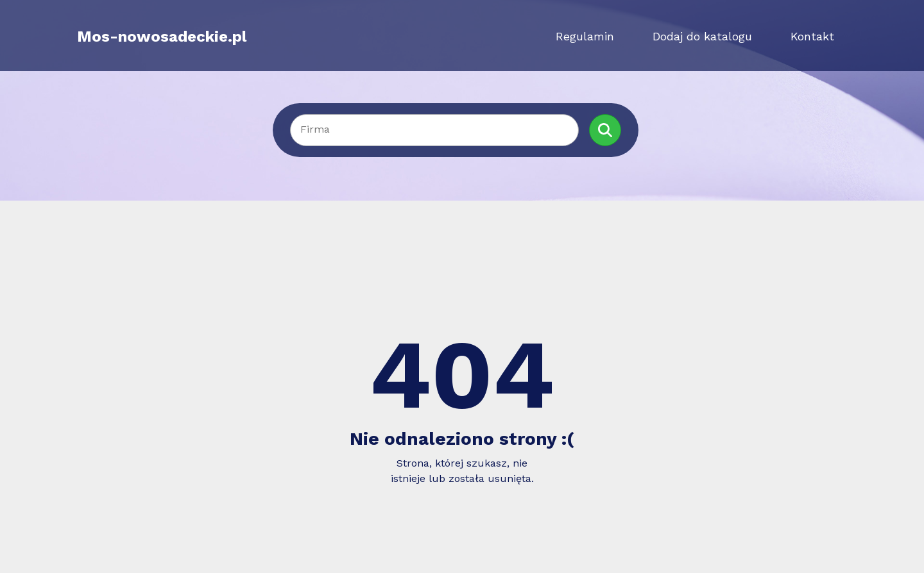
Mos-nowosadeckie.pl (161, 36)
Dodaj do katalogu (702, 36)
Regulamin (585, 36)
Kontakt (812, 36)
